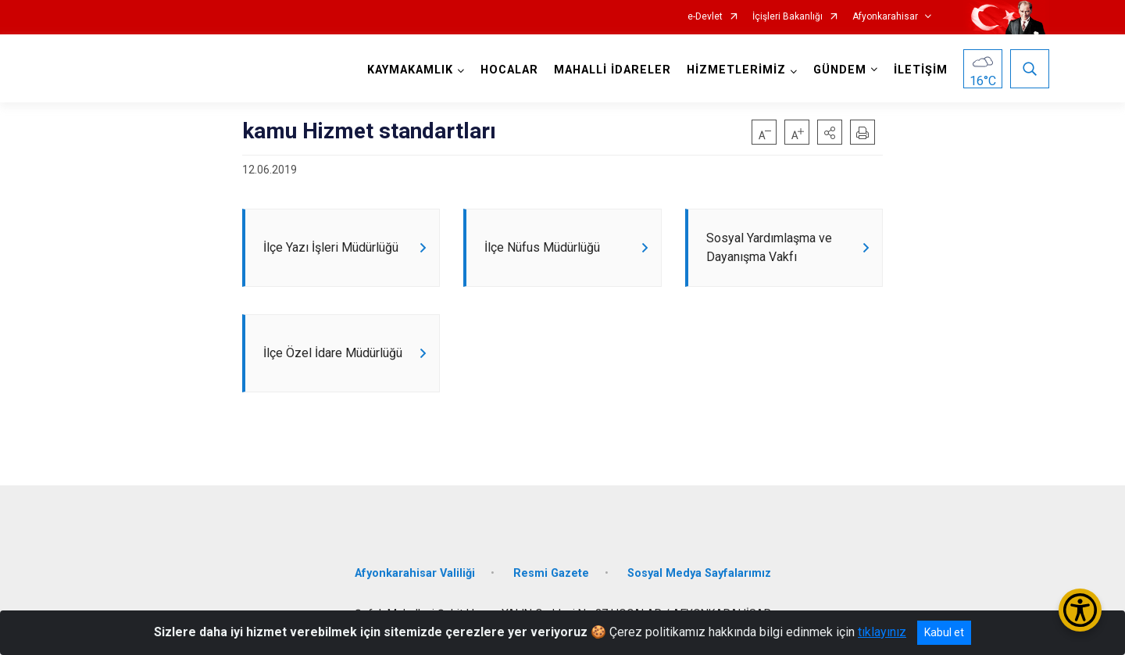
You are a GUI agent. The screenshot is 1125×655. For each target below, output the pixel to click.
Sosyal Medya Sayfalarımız (699, 573)
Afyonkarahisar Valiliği (415, 573)
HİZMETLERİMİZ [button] (736, 70)
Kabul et (944, 632)
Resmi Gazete (551, 573)
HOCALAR (509, 70)
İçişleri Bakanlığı (787, 17)
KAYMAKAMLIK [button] (410, 70)
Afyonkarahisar (885, 17)
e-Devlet (705, 17)
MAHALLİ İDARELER (612, 70)
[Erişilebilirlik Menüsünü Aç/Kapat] (1080, 610)
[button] (829, 132)
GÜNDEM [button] (839, 70)
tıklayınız (882, 632)
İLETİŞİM (921, 70)
